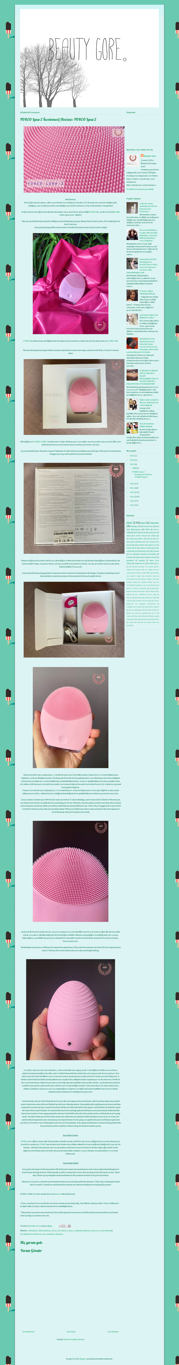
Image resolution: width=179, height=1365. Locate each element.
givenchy (143, 551)
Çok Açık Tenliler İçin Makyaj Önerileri (149, 316)
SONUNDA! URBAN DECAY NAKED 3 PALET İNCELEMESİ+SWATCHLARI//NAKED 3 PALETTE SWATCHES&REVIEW (143, 377)
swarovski (130, 616)
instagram (151, 591)
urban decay (147, 526)
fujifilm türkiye (146, 582)
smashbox (144, 613)
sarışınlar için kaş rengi (143, 600)
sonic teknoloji (106, 1230)
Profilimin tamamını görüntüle (140, 189)
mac (129, 522)
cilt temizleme (44, 1230)
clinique (134, 526)
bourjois (130, 557)
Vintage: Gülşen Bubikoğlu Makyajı (147, 292)
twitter (156, 619)
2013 (132, 496)
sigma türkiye (139, 545)
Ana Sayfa (71, 1331)
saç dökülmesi (134, 554)
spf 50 (154, 613)
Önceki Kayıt (113, 1331)
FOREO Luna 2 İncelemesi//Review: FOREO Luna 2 (142, 474)
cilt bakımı (32, 1230)
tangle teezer (139, 563)
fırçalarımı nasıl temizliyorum (146, 585)
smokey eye (152, 545)
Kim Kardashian (149, 554)
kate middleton (140, 594)
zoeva (139, 622)
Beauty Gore (150, 155)
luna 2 (71, 1230)
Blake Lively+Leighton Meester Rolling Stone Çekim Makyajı (149, 402)
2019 (132, 464)
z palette (132, 622)
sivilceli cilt (145, 610)
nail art (149, 538)
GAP (130, 566)
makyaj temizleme (83, 1230)
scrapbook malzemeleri (147, 603)
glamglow (130, 560)
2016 (132, 483)
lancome (154, 522)
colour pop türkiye (136, 538)
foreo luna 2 (63, 1230)
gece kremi (152, 557)
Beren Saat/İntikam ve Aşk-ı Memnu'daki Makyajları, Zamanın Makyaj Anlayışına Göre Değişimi (149, 235)
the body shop (152, 616)
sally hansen (154, 551)
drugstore (138, 569)
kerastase (130, 597)
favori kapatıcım (132, 579)
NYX (147, 529)
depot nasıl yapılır (147, 566)
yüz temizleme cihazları (52, 1234)
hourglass (142, 591)
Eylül (134, 467)
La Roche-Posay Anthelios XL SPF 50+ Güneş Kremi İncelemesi (149, 207)
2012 (132, 500)
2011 (132, 505)
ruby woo (130, 600)
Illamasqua (135, 529)
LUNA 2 (111, 340)
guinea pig (145, 588)
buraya (58, 1193)
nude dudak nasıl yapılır (149, 597)
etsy (141, 572)
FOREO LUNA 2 (41, 441)
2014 (132, 492)
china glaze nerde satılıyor (137, 535)
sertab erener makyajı (151, 606)
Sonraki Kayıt (28, 1331)
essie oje (148, 541)
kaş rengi (153, 594)
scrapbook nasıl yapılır (134, 606)
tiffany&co (130, 619)
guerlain (142, 560)
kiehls (137, 597)
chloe (136, 566)
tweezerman (148, 619)
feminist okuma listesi (149, 579)
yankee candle (145, 548)
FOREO (93, 211)
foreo (54, 1230)
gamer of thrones (133, 588)
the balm (150, 563)
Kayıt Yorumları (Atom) (74, 1339)
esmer (136, 572)
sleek (136, 613)
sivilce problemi (133, 610)
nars (143, 522)
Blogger (82, 1358)
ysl (158, 526)
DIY (157, 563)
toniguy (138, 619)
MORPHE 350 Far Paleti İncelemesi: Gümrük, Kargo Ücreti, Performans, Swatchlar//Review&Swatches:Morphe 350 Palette (142, 345)
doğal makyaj (140, 557)
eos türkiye (149, 569)
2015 (132, 487)
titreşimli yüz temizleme (30, 1234)
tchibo (143, 616)
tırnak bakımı (132, 548)
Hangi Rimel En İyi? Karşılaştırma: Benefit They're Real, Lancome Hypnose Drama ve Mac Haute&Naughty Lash (142, 266)
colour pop (155, 535)
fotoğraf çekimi (132, 582)
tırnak (143, 532)
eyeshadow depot (150, 576)
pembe (135, 532)
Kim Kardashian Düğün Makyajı (147, 424)
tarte (137, 616)
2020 (132, 459)
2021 (132, 455)
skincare (95, 1230)
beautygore (152, 532)
